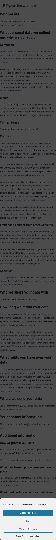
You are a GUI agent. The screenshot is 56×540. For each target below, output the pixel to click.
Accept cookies (28, 512)
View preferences (28, 529)
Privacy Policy (33, 536)
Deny (28, 521)
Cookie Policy (21, 536)
